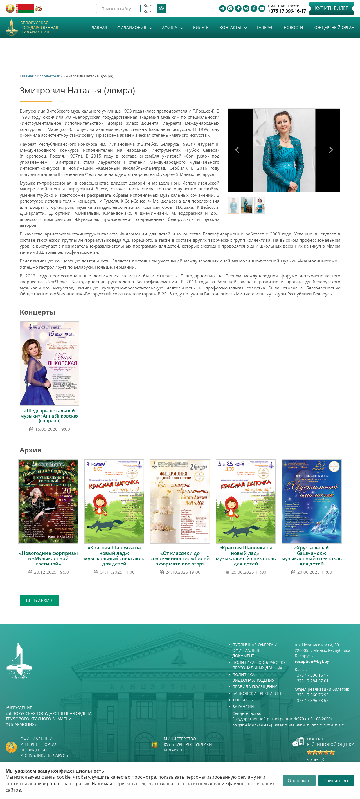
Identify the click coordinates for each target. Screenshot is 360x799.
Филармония (132, 27)
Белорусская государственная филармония (39, 28)
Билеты (201, 27)
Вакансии (243, 706)
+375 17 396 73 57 (311, 700)
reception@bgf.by (312, 661)
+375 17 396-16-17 (287, 11)
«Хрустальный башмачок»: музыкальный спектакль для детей (312, 555)
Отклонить (299, 780)
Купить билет (331, 8)
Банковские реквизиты (258, 693)
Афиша (170, 27)
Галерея (265, 27)
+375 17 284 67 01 (311, 680)
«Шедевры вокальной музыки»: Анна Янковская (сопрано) (49, 416)
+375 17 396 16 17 (311, 675)
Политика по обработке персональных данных (259, 665)
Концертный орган (333, 27)
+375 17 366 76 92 (311, 694)
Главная (98, 27)
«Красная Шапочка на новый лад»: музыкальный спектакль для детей (114, 555)
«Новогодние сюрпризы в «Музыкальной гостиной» (48, 558)
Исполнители (48, 75)
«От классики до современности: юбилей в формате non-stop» (180, 558)
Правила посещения (255, 686)
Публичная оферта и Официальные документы (255, 650)
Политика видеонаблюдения (253, 677)
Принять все (336, 780)
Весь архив (39, 600)
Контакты (231, 27)
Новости (293, 27)
